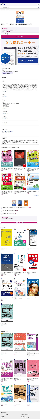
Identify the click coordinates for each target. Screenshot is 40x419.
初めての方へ (23, 416)
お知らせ (2, 417)
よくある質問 (3, 416)
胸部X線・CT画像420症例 (7, 213)
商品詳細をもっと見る (6, 73)
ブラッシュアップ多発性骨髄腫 (8, 210)
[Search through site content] (18, 7)
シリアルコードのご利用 (25, 417)
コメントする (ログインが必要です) (7, 131)
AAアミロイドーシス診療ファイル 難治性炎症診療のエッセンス (15, 207)
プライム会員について (4, 414)
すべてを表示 (36, 195)
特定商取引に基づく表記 (25, 414)
